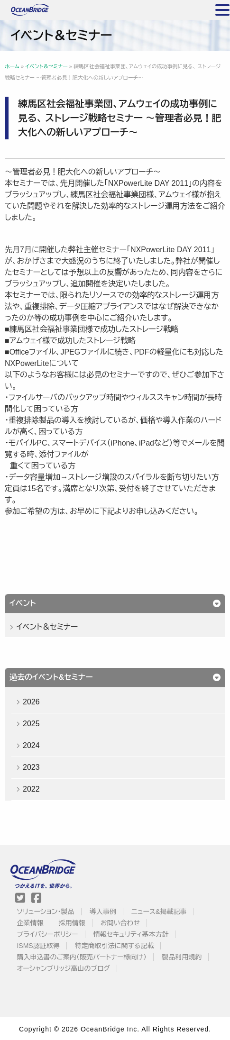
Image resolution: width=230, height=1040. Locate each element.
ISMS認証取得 (38, 945)
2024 (31, 745)
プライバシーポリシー (47, 934)
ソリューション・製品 (45, 911)
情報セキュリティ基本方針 (131, 934)
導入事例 (103, 911)
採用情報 (72, 923)
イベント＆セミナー (47, 627)
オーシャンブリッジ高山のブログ (63, 968)
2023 (31, 767)
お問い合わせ (120, 923)
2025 (31, 724)
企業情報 (30, 923)
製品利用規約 (182, 957)
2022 (31, 789)
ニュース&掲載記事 (158, 911)
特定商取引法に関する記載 (114, 945)
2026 (31, 702)
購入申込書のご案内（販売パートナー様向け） (82, 957)
